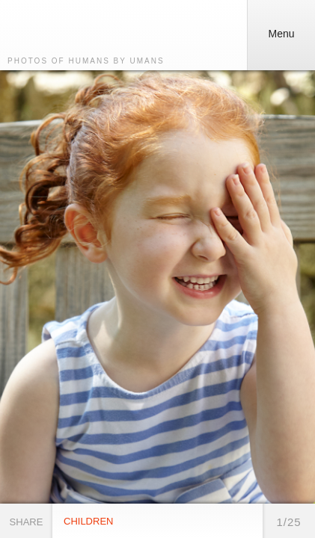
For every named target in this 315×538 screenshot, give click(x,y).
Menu (277, 28)
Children (88, 521)
